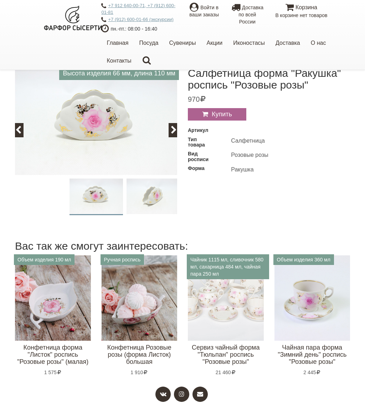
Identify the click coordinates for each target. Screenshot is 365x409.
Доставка (288, 43)
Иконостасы (249, 43)
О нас (318, 43)
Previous (22, 130)
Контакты (119, 61)
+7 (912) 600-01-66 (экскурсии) (137, 20)
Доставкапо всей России (247, 15)
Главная (117, 43)
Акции (214, 43)
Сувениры (182, 43)
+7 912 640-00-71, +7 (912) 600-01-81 (138, 9)
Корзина (301, 11)
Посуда (148, 43)
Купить (222, 114)
